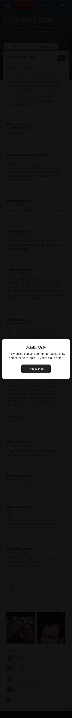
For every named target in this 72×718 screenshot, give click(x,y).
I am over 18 (36, 368)
